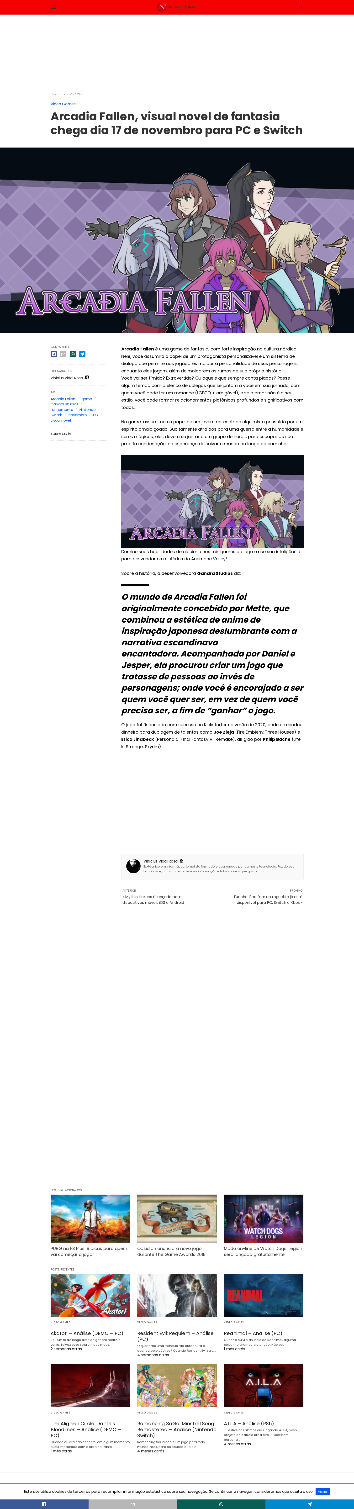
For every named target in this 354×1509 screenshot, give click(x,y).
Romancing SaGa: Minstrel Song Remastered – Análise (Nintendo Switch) (177, 1429)
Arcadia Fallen (63, 398)
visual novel (61, 420)
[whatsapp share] (73, 354)
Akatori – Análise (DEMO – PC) (87, 1333)
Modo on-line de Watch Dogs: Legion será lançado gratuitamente (263, 1251)
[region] (177, 50)
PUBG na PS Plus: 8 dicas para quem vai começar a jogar (89, 1251)
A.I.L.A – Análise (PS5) (249, 1423)
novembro (78, 414)
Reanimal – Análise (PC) (253, 1333)
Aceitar (323, 1491)
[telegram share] (82, 354)
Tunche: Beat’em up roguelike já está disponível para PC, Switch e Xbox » (267, 899)
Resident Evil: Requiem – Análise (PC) (175, 1336)
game (86, 398)
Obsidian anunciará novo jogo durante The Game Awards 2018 (171, 1251)
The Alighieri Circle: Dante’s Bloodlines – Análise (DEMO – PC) (86, 1429)
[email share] (63, 354)
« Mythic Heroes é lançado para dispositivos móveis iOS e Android (153, 899)
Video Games (73, 94)
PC (95, 414)
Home (54, 94)
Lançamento (62, 409)
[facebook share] (54, 354)
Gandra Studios (64, 404)
